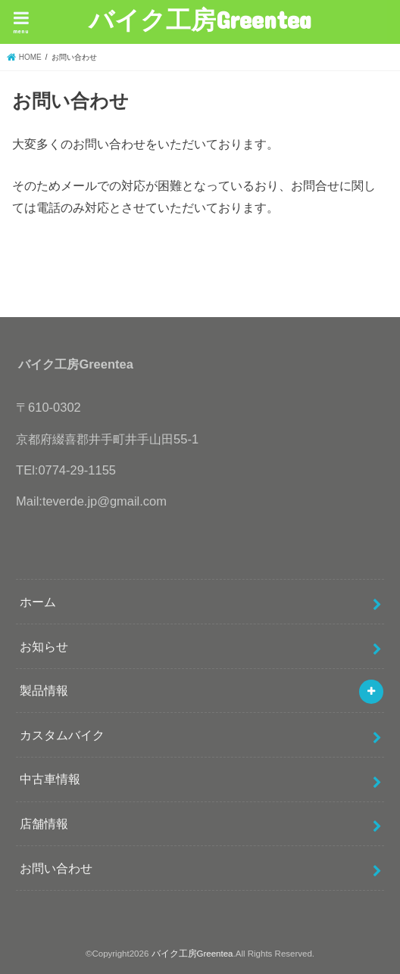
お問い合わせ (56, 868)
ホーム (38, 601)
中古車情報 (50, 779)
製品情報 (44, 690)
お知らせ (44, 646)
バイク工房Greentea (200, 19)
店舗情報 (44, 823)
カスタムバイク (62, 735)
